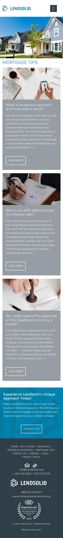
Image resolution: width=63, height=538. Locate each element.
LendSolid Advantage (20, 450)
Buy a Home (28, 446)
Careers (34, 453)
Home (14, 446)
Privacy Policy (31, 457)
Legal (45, 453)
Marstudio (36, 530)
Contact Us (31, 429)
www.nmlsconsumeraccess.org (31, 496)
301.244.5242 (22, 474)
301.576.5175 (42, 474)
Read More (16, 160)
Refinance (43, 446)
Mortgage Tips (45, 450)
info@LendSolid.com (31, 470)
